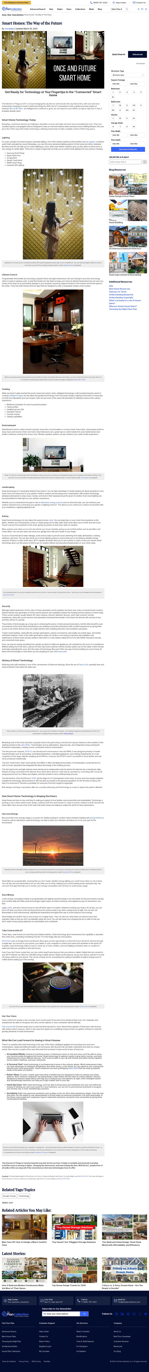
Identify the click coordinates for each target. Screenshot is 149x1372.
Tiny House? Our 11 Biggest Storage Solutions (74, 1242)
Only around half (8, 1027)
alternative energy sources (52, 502)
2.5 (134, 105)
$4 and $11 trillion (16, 109)
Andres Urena (83, 1006)
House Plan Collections (11, 1351)
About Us (117, 1331)
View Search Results (128, 149)
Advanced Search (37, 9)
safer (51, 520)
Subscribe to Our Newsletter (56, 1308)
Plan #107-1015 (80, 380)
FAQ (111, 286)
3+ (134, 118)
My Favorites (44, 1351)
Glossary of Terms (118, 291)
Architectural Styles (9, 1346)
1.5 (120, 105)
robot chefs (73, 1068)
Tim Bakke (9, 29)
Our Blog (117, 1351)
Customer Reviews (121, 1341)
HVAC (9, 908)
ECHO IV (28, 751)
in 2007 (33, 778)
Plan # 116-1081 (83, 1176)
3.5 (113, 110)
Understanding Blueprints (121, 294)
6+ (113, 97)
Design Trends (9, 1196)
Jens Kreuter (85, 478)
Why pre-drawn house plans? (123, 306)
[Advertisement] (128, 36)
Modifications (81, 1336)
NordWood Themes (41, 1152)
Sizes (69, 9)
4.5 (127, 110)
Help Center (44, 1331)
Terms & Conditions (9, 1361)
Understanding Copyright (121, 297)
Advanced (137, 54)
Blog (100, 9)
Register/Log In (45, 1346)
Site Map (47, 1361)
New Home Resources (119, 289)
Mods (91, 9)
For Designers (82, 1346)
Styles (60, 9)
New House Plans (9, 1336)
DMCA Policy (36, 1361)
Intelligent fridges (16, 396)
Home (4, 15)
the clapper (90, 142)
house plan (62, 651)
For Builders (81, 1351)
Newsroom (118, 1346)
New (51, 9)
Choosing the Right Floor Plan (123, 309)
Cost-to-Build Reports (85, 1341)
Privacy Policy (24, 1361)
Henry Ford (83, 665)
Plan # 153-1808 (64, 1179)
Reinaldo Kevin (67, 265)
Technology (24, 1196)
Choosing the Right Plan (11, 1341)
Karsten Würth (67, 872)
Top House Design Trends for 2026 (69, 1285)
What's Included (82, 1331)
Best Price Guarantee (122, 1336)
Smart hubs (6, 941)
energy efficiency (97, 818)
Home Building (17, 15)
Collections (80, 9)
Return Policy (44, 1341)
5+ (134, 110)
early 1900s (25, 745)
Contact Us (43, 1336)
